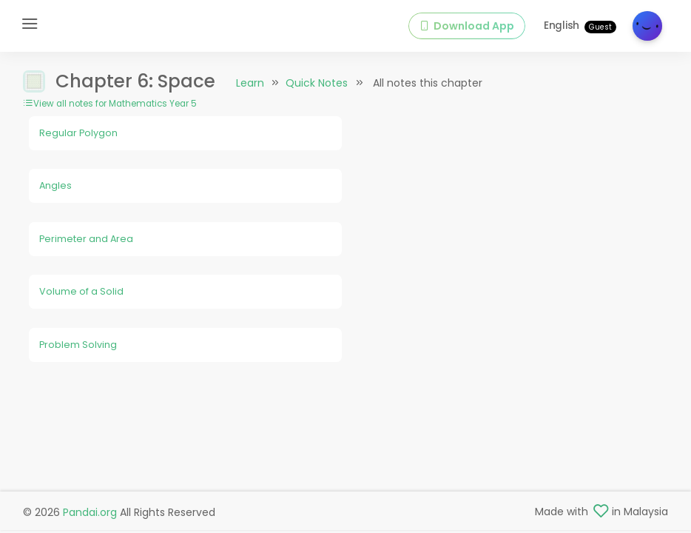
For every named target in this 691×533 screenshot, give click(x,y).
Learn (250, 83)
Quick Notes (317, 83)
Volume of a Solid (81, 291)
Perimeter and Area (86, 238)
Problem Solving (78, 344)
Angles (55, 185)
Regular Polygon (78, 133)
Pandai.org (90, 512)
